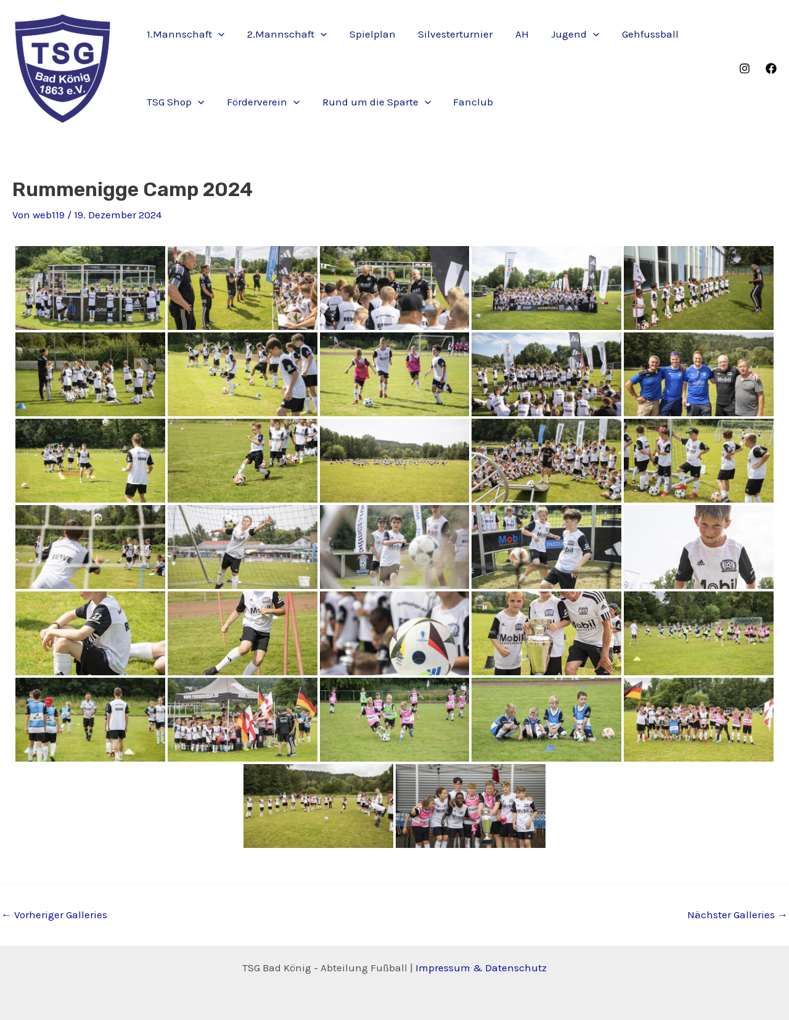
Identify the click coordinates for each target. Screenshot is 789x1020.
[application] (217, 34)
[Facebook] (771, 68)
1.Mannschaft (185, 34)
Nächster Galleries (737, 915)
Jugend (566, 34)
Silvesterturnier (449, 34)
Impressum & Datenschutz (481, 967)
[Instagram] (744, 68)
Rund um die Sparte (372, 102)
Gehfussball (640, 34)
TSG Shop (174, 102)
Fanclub (468, 102)
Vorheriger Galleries (54, 915)
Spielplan (368, 34)
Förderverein (260, 102)
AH (514, 34)
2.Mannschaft (284, 34)
